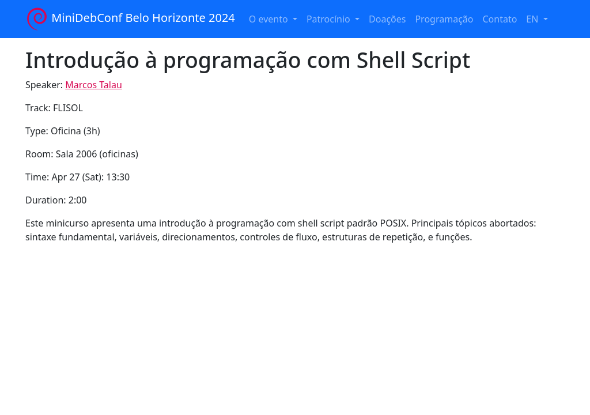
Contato (499, 19)
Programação (444, 19)
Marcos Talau (93, 84)
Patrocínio (330, 19)
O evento (269, 19)
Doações (387, 19)
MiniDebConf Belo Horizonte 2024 (130, 19)
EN (533, 19)
